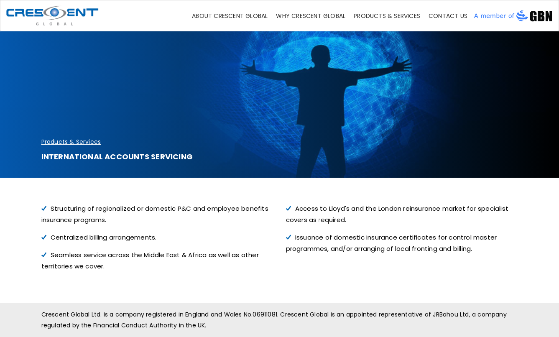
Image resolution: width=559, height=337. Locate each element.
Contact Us (448, 16)
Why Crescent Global (310, 16)
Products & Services (387, 16)
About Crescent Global (230, 16)
